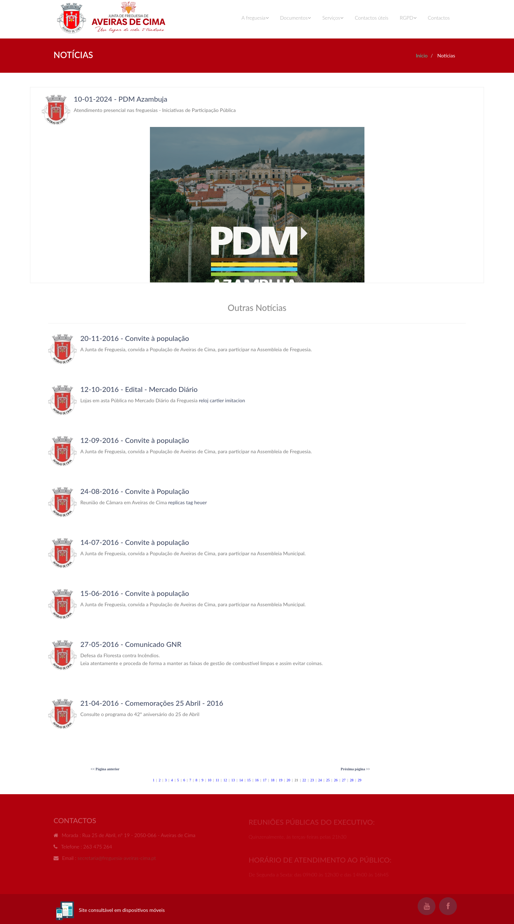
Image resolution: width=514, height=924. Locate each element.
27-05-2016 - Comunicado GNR (130, 644)
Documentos (295, 18)
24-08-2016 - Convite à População (134, 491)
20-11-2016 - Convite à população (134, 338)
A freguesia (254, 18)
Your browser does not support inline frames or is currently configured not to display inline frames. (257, 185)
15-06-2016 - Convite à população (134, 593)
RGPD (408, 18)
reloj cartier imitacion (222, 400)
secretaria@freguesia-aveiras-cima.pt (116, 860)
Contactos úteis (371, 18)
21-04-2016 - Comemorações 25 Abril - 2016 (151, 703)
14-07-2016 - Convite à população (134, 542)
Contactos (439, 18)
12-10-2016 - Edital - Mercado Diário (139, 389)
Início (422, 55)
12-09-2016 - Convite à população (134, 440)
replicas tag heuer (187, 502)
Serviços (332, 18)
